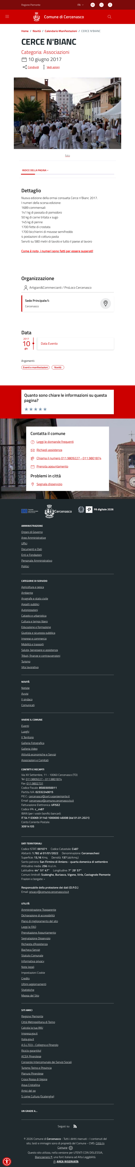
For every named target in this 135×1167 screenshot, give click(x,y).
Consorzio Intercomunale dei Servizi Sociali (46, 1062)
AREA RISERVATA (65, 1161)
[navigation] (7, 16)
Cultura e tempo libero (34, 621)
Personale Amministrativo (36, 560)
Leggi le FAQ (28, 927)
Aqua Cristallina (30, 1085)
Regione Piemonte (32, 1016)
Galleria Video (29, 749)
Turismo (25, 661)
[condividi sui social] (30, 67)
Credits (25, 978)
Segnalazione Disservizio (35, 938)
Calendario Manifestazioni (61, 31)
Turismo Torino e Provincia (36, 1068)
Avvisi (24, 693)
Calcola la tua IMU (32, 1028)
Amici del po (28, 1090)
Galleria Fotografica (32, 743)
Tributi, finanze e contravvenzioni (40, 656)
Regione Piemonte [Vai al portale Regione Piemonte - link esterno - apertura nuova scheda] (30, 5)
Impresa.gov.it (29, 1033)
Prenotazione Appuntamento (38, 932)
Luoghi (25, 731)
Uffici (24, 543)
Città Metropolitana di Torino (38, 1022)
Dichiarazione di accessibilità (38, 915)
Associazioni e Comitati (35, 760)
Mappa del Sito (30, 995)
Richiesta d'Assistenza (34, 944)
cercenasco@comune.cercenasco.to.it (51, 800)
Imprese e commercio (34, 638)
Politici (25, 566)
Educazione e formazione (36, 627)
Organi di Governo (32, 532)
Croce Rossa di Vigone (34, 1079)
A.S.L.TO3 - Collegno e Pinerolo (39, 1045)
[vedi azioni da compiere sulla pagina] (50, 67)
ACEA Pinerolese (31, 1056)
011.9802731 (35, 783)
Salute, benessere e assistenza (39, 650)
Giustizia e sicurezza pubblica (38, 633)
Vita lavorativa (30, 667)
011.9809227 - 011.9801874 (44, 779)
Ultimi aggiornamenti (33, 984)
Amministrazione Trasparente (38, 909)
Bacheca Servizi (30, 950)
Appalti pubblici (30, 604)
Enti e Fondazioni (31, 555)
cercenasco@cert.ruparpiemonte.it (49, 796)
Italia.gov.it (27, 1039)
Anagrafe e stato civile (34, 598)
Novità (37, 31)
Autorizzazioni (29, 610)
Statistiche (27, 990)
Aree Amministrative (33, 537)
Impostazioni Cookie (33, 972)
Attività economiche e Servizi (38, 754)
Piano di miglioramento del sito (39, 921)
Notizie (25, 688)
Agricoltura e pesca (32, 587)
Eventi (25, 726)
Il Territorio (27, 737)
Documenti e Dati (31, 549)
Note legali (27, 967)
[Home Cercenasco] (56, 16)
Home (25, 31)
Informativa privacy (32, 961)
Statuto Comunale (32, 955)
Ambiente (27, 593)
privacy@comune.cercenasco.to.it (49, 892)
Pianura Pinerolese (32, 1073)
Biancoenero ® (43, 1157)
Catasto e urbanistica (33, 615)
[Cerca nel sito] (109, 17)
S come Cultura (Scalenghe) (37, 1096)
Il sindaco (26, 699)
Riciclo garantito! (31, 1050)
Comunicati (28, 705)
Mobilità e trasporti (32, 644)
